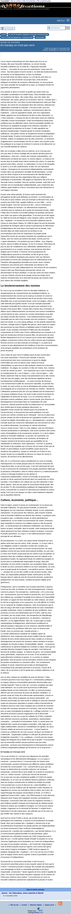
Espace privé (48, 905)
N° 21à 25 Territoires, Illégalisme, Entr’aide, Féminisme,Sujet (28, 34)
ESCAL (36, 912)
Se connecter (9, 28)
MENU (61, 20)
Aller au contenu (16, 1)
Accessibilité (5, 1)
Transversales (40, 37)
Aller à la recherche (29, 1)
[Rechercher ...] (56, 28)
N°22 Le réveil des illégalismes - (17, 37)
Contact (23, 905)
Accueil (3, 34)
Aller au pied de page (43, 1)
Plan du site (14, 905)
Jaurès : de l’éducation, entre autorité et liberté (22, 893)
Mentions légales (35, 905)
